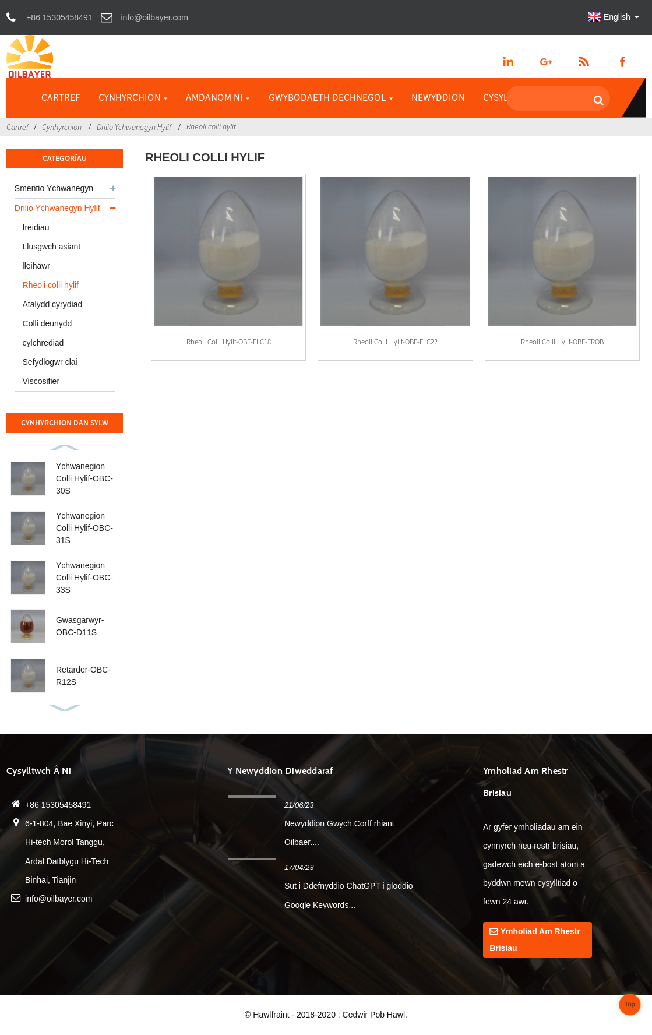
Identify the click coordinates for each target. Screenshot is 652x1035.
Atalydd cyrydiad (53, 304)
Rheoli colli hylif (211, 126)
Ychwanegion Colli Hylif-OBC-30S (84, 478)
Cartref (60, 97)
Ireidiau (36, 227)
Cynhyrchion (133, 97)
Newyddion (438, 97)
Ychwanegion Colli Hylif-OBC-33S (84, 577)
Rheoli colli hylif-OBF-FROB (562, 341)
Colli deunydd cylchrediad (47, 333)
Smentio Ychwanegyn (54, 188)
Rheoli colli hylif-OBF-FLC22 (395, 341)
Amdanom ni (218, 97)
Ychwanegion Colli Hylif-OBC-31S (84, 528)
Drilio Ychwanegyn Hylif (134, 127)
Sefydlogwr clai (50, 362)
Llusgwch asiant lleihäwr (52, 256)
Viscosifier (41, 381)
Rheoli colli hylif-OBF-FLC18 (228, 341)
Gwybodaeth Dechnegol (331, 97)
